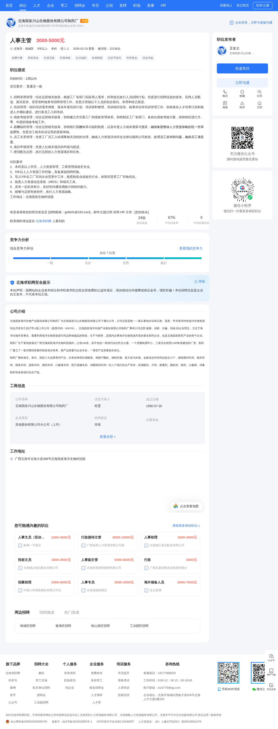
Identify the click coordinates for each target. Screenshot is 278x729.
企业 (50, 5)
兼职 (41, 673)
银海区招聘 (63, 625)
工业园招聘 (41, 702)
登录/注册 (262, 5)
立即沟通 (242, 83)
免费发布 (97, 673)
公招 (109, 5)
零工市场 (41, 680)
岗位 (22, 5)
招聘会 (80, 5)
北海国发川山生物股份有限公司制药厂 (48, 21)
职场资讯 (70, 680)
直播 (150, 5)
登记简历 (242, 5)
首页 (9, 5)
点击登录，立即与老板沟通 (253, 22)
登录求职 (70, 673)
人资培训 (123, 687)
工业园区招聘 (139, 625)
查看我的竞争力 (191, 248)
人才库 (96, 702)
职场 (136, 5)
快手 (13, 695)
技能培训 (123, 695)
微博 (13, 687)
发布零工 (97, 680)
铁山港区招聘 (100, 625)
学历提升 (123, 673)
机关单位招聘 (41, 687)
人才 (36, 5)
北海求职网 (13, 673)
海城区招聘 (28, 625)
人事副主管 (89, 560)
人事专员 (88, 582)
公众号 (12, 702)
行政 (147, 560)
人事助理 (150, 537)
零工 (64, 5)
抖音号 (12, 680)
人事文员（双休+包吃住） (31, 537)
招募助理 (24, 582)
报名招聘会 (96, 687)
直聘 (123, 5)
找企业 (69, 687)
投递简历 (242, 68)
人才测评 (97, 695)
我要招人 (226, 5)
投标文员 (24, 560)
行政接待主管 (91, 537)
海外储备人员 (154, 582)
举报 (202, 281)
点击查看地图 (189, 506)
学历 (95, 5)
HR (163, 5)
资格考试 (123, 680)
